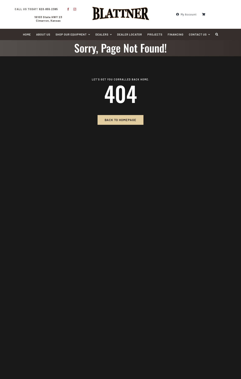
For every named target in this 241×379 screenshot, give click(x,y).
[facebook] (68, 9)
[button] (216, 34)
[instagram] (74, 9)
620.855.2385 (48, 9)
